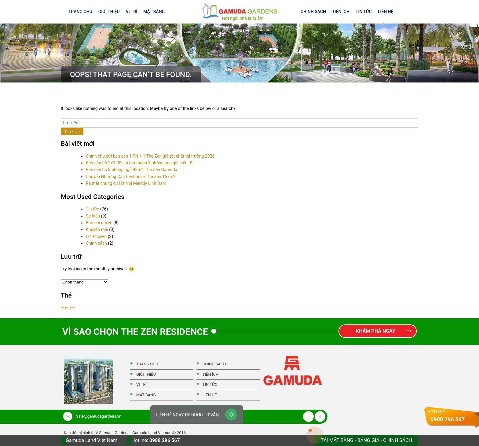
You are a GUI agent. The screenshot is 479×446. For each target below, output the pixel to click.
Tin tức (364, 11)
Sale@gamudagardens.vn (98, 416)
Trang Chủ (80, 11)
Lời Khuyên (96, 236)
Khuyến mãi (97, 229)
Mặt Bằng (154, 11)
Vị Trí (131, 11)
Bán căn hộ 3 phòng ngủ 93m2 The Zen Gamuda (131, 169)
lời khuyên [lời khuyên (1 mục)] (68, 308)
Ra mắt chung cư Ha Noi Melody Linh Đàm (126, 183)
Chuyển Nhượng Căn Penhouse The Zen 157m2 (131, 176)
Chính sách (96, 243)
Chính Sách (313, 11)
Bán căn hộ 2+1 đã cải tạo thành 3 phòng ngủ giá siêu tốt (140, 162)
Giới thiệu (109, 11)
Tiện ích (340, 11)
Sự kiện (93, 216)
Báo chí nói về (99, 222)
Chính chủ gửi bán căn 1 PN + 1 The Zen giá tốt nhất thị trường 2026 (150, 156)
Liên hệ (385, 11)
